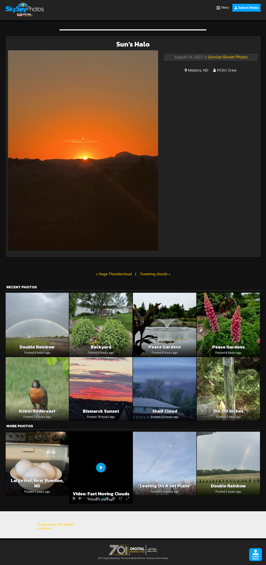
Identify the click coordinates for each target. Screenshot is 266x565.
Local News (44, 528)
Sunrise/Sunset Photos (227, 57)
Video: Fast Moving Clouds (101, 493)
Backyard (101, 347)
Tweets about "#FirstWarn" (55, 525)
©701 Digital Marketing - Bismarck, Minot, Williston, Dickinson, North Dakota (133, 557)
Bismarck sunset (101, 411)
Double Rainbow (37, 347)
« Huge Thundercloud (114, 274)
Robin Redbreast (37, 411)
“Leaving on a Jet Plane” (165, 486)
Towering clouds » (155, 274)
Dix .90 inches (228, 411)
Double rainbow (228, 486)
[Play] (101, 467)
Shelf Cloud (164, 411)
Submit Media (246, 8)
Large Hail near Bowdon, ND (37, 483)
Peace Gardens (165, 347)
